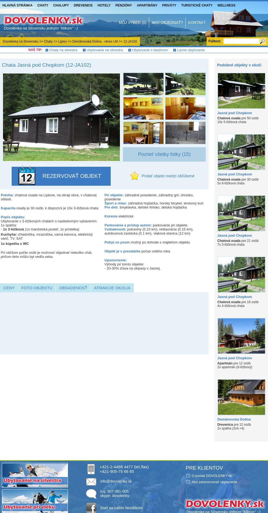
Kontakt (197, 22)
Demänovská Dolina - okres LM (95, 41)
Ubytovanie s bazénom (150, 50)
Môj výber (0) (132, 22)
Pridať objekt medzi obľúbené (168, 176)
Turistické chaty (197, 5)
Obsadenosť (73, 288)
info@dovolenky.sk (116, 481)
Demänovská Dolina (234, 419)
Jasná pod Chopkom (234, 113)
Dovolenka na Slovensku (20, 41)
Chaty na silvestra (63, 50)
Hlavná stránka (17, 5)
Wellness (226, 5)
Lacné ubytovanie (191, 50)
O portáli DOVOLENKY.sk (212, 476)
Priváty (169, 5)
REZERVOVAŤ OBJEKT (72, 176)
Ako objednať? (167, 22)
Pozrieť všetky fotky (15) (164, 154)
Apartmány (147, 5)
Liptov (62, 41)
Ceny (9, 288)
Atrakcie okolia (112, 288)
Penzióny (123, 5)
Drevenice (83, 5)
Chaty (42, 5)
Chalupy (61, 5)
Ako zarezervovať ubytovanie (214, 482)
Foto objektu (37, 288)
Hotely (104, 5)
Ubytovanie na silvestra (105, 50)
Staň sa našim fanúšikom (121, 508)
